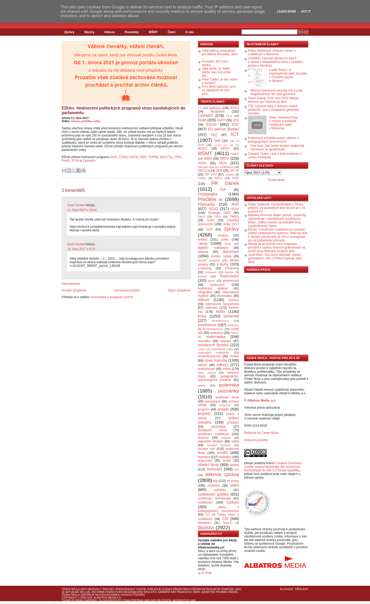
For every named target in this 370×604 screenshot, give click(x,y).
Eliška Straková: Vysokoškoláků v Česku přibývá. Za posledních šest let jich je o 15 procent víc (276, 208)
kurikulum (216, 333)
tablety (234, 465)
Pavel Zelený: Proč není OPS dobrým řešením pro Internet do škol (273, 100)
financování (229, 276)
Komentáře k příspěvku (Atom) (112, 297)
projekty (204, 413)
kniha (220, 311)
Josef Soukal (76, 205)
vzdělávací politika (213, 494)
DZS (236, 120)
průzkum (233, 422)
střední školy (208, 465)
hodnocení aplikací (213, 288)
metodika (204, 341)
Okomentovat (71, 284)
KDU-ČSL (166, 157)
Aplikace (214, 108)
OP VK (234, 170)
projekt (223, 409)
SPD (178, 157)
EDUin (211, 124)
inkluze (203, 300)
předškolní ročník (212, 430)
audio (224, 239)
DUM (202, 120)
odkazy (222, 365)
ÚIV (207, 514)
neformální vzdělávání (213, 352)
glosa (211, 280)
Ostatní (229, 174)
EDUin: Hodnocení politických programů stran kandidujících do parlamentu (124, 110)
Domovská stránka (127, 290)
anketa (202, 239)
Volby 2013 (231, 224)
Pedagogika (207, 194)
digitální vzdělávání (213, 248)
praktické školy (227, 397)
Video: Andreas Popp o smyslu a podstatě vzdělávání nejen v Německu (283, 123)
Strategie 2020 (219, 213)
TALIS (201, 216)
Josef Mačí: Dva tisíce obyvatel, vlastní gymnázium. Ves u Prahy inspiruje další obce (275, 258)
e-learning (204, 268)
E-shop (206, 572)
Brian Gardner (86, 600)
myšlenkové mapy (222, 349)
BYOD (234, 108)
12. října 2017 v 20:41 (82, 210)
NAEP (235, 153)
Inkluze (109, 32)
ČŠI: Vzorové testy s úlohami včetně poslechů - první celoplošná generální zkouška (273, 109)
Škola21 (228, 522)
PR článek (225, 183)
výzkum (232, 502)
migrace (225, 341)
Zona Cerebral (133, 600)
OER (219, 170)
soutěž (222, 453)
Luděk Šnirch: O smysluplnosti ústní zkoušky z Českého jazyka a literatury (288, 75)
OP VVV (211, 174)
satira (235, 441)
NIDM (208, 158)
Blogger (286, 589)
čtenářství (204, 523)
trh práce (233, 481)
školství (206, 527)
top (216, 481)
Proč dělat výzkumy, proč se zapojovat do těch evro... (219, 90)
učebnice (213, 485)
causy (203, 243)
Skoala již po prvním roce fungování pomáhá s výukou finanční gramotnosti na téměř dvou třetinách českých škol (276, 247)
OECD (202, 170)
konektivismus (220, 320)
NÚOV (202, 163)
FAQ (214, 135)
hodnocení (217, 285)
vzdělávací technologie (214, 498)
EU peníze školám (223, 129)
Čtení (171, 32)
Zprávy (69, 32)
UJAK (211, 220)
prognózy (224, 405)
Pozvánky (132, 32)
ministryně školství (213, 345)
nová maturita (216, 360)
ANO (113, 157)
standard (204, 457)
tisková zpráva (222, 474)
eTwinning (232, 268)
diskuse (203, 252)
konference (207, 325)
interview (211, 307)
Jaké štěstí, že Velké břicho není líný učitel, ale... (217, 72)
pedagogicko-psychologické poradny (218, 378)
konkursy (233, 325)
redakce (226, 437)
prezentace (212, 401)
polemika (229, 385)
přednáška (218, 426)
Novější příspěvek (74, 290)
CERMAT (205, 116)
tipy (237, 469)
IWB (217, 141)
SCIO (213, 209)
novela (234, 356)
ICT (235, 134)
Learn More (286, 11)
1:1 (200, 107)
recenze (203, 438)
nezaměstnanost (209, 356)
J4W (193, 600)
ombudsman (206, 369)
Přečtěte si (210, 199)
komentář (231, 316)
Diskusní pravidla (255, 440)
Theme (66, 600)
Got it (306, 11)
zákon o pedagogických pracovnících (218, 509)
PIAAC (202, 178)
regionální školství (210, 441)
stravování (205, 460)
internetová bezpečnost (222, 304)
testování (214, 469)
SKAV (235, 209)
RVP (235, 204)
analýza (223, 235)
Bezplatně (217, 111)
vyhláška (220, 490)
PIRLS (218, 178)
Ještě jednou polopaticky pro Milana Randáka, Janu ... (220, 54)
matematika (215, 337)
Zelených (89, 160)
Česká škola (276, 180)
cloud (228, 243)
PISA (235, 178)
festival (202, 276)
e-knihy (223, 264)
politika (86, 121)
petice (201, 385)
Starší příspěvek (179, 290)
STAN (75, 160)
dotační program (209, 260)
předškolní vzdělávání (213, 434)
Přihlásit (301, 589)
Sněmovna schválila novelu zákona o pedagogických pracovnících (273, 139)
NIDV (224, 158)
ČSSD (123, 157)
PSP (223, 189)
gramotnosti (231, 280)
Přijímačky (206, 204)
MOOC (202, 148)
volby (96, 121)
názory (75, 121)
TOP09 (153, 157)
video (234, 485)
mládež (202, 349)
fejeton (229, 272)
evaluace (210, 272)
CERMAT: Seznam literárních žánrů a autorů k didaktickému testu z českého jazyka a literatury (275, 62)
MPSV (225, 148)
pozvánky (228, 390)
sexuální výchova (219, 445)
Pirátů (66, 160)
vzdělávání (205, 502)
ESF (235, 124)
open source (207, 372)
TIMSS (234, 216)
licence (234, 332)
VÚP (209, 229)
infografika (205, 292)
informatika (224, 296)
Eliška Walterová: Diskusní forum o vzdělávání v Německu (272, 52)
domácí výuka (221, 256)
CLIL (229, 115)
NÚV (223, 163)
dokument (231, 252)
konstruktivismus (213, 329)
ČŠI (225, 519)
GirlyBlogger (161, 600)
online (227, 369)
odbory (202, 365)
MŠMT (153, 32)
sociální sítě (206, 449)
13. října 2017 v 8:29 (81, 249)
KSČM (133, 157)
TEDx (217, 216)
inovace (233, 300)
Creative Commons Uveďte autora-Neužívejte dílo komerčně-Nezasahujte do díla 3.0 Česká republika (273, 466)
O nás (189, 32)
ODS (143, 157)
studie (227, 460)
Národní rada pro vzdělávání (215, 167)
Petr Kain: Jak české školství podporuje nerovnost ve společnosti (277, 147)
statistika (225, 457)
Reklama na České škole (261, 433)
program (203, 409)
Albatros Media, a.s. (261, 400)
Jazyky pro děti (224, 145)
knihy (202, 316)
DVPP (221, 120)
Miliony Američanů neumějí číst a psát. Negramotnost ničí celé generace (277, 92)
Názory (89, 32)
